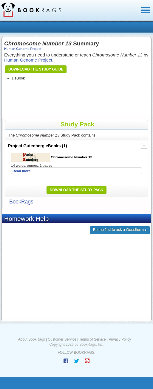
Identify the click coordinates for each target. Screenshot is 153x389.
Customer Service (62, 339)
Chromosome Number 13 (51, 157)
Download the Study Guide (35, 69)
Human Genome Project (22, 48)
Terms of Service (92, 339)
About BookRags (31, 339)
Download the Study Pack (76, 190)
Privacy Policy (120, 339)
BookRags (21, 202)
